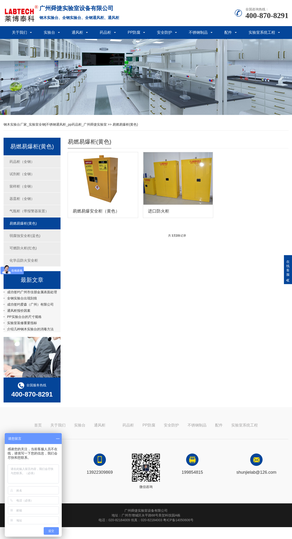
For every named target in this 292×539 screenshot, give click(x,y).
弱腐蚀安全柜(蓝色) (24, 236)
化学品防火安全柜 (23, 260)
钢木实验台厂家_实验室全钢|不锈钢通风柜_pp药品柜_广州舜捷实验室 (55, 124)
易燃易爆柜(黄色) (125, 124)
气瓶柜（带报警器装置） (29, 211)
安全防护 (164, 32)
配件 (228, 32)
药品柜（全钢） (21, 162)
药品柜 (105, 32)
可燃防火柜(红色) (23, 248)
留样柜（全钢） (21, 186)
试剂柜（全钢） (21, 174)
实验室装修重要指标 (22, 323)
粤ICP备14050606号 (178, 520)
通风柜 (77, 32)
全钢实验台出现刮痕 (22, 298)
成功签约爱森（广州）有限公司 (30, 304)
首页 (38, 425)
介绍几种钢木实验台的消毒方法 (30, 329)
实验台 (49, 32)
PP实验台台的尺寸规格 (24, 317)
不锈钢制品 (198, 32)
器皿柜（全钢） (21, 199)
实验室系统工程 (262, 32)
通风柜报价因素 (18, 310)
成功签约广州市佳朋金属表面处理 (32, 292)
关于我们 (19, 32)
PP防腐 (134, 32)
